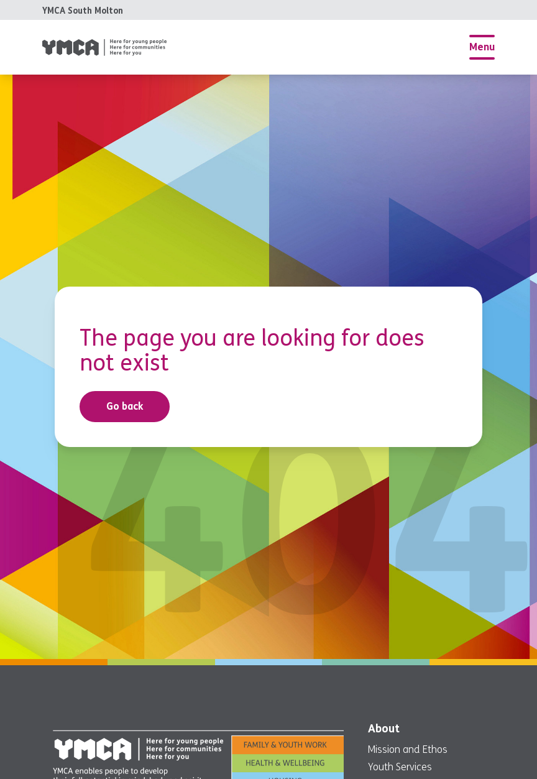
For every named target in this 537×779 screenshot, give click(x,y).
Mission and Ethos (408, 749)
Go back (125, 406)
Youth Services (400, 767)
